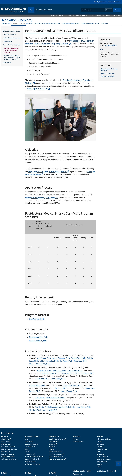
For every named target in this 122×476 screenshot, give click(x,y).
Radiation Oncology (80, 15)
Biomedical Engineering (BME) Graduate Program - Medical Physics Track (12, 57)
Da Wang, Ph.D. (66, 361)
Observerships (7, 41)
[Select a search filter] (108, 9)
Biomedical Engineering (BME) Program (41, 197)
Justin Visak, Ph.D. (74, 370)
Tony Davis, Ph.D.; (42, 407)
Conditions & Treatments (57, 439)
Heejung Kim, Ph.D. (43, 364)
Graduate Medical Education (12, 31)
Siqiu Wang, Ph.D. (42, 379)
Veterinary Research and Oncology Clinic (47, 23)
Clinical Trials (5, 439)
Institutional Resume (105, 471)
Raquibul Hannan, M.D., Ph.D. (62, 407)
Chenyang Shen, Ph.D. (70, 373)
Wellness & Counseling (32, 464)
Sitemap (99, 464)
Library (27, 451)
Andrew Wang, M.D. (37, 410)
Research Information (108, 73)
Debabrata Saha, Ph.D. (38, 337)
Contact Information (107, 76)
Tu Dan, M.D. (51, 410)
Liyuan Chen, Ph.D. (37, 385)
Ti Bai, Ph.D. (40, 398)
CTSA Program (6, 444)
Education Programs (31, 444)
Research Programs (7, 454)
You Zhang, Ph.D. (44, 358)
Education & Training (96, 15)
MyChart (51, 449)
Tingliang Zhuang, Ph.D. (73, 385)
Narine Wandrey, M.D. (38, 341)
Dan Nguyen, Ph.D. (37, 319)
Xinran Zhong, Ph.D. (69, 391)
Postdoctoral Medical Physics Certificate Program (11, 50)
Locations (52, 444)
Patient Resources (55, 451)
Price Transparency (55, 456)
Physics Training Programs (113, 15)
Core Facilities (5, 441)
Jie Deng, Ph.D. (61, 388)
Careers (99, 441)
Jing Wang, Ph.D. (88, 373)
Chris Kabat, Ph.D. (58, 379)
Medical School (30, 454)
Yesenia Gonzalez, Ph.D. (50, 373)
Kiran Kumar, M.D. (83, 407)
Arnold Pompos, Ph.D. (61, 358)
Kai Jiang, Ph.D (59, 370)
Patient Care (53, 436)
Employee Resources (114, 2)
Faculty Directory (102, 449)
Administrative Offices (104, 439)
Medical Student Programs (11, 38)
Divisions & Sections (87, 23)
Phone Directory (102, 461)
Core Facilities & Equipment (70, 23)
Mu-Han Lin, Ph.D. (44, 370)
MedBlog (52, 446)
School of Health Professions (34, 456)
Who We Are (6, 23)
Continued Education (9, 34)
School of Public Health (32, 459)
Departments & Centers (65, 15)
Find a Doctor (53, 441)
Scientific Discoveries (8, 456)
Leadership (100, 454)
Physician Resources (55, 454)
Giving (97, 23)
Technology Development (9, 459)
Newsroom (76, 436)
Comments (100, 444)
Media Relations (78, 441)
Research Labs (6, 451)
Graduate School (30, 446)
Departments (29, 441)
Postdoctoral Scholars (8, 446)
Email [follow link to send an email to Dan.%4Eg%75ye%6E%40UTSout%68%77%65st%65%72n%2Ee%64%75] (101, 49)
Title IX (99, 466)
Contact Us (104, 23)
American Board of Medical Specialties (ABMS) (47, 171)
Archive (75, 439)
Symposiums (7, 62)
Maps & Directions (102, 456)
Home (53, 15)
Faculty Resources (100, 2)
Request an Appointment (57, 459)
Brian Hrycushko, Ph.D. (55, 398)
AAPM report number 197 (37, 89)
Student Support (30, 461)
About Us (100, 436)
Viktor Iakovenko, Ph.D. (49, 361)
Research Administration (9, 449)
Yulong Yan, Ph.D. (78, 358)
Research (29, 23)
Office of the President (104, 459)
